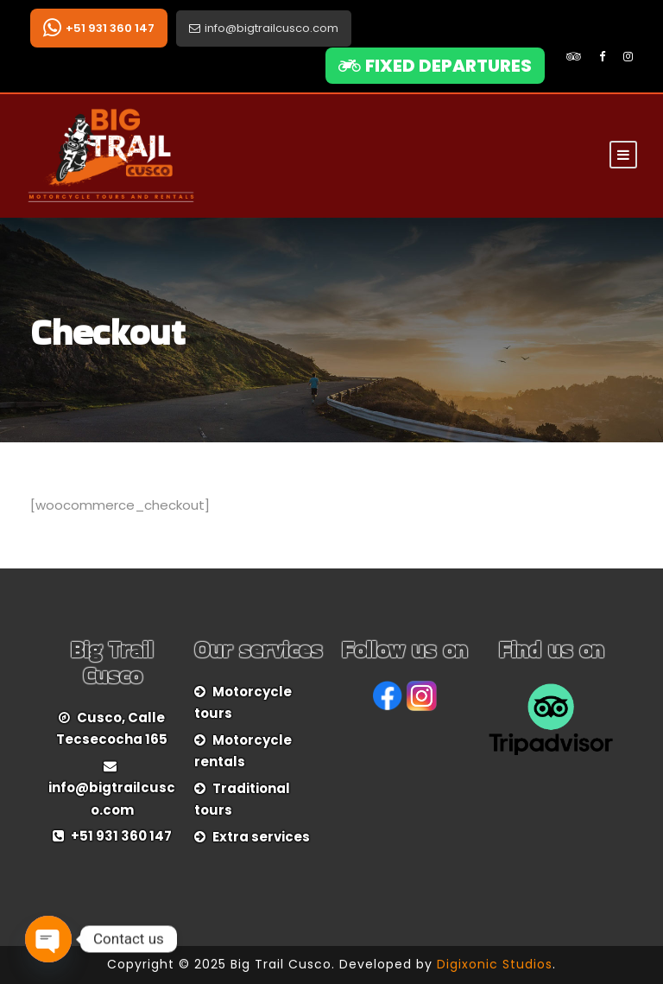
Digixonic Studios (494, 964)
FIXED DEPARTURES (435, 66)
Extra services (261, 837)
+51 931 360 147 (99, 28)
